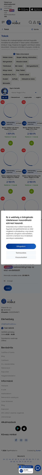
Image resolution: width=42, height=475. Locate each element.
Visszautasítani (21, 257)
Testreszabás (21, 253)
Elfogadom (21, 246)
